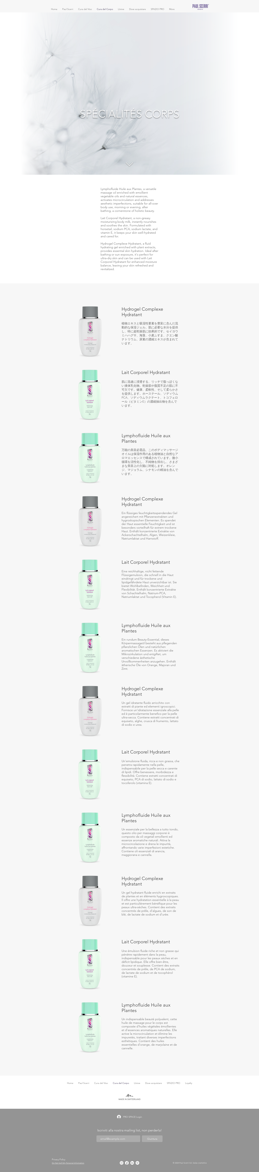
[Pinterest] (137, 1163)
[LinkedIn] (132, 1163)
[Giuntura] (152, 1138)
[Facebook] (127, 1163)
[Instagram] (121, 1163)
